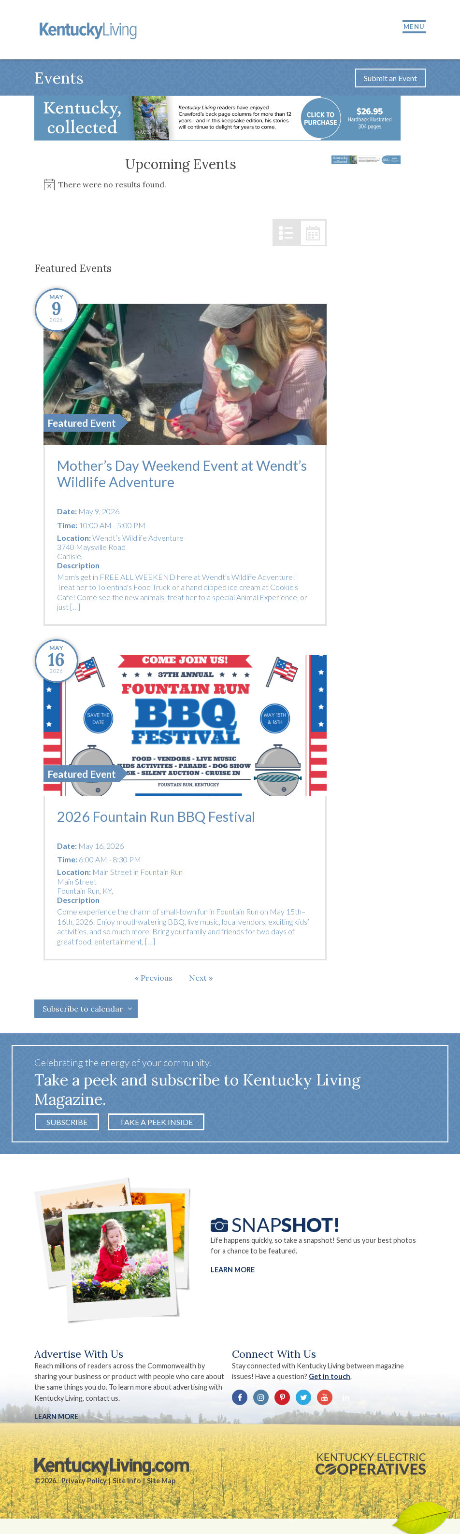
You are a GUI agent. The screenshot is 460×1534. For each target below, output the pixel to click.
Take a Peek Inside (156, 1123)
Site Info (127, 1482)
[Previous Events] (153, 979)
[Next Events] (200, 979)
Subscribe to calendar (83, 1010)
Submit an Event (390, 79)
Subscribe (66, 1123)
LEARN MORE (56, 1418)
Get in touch (330, 1378)
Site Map (161, 1482)
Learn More (233, 1271)
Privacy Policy (84, 1482)
